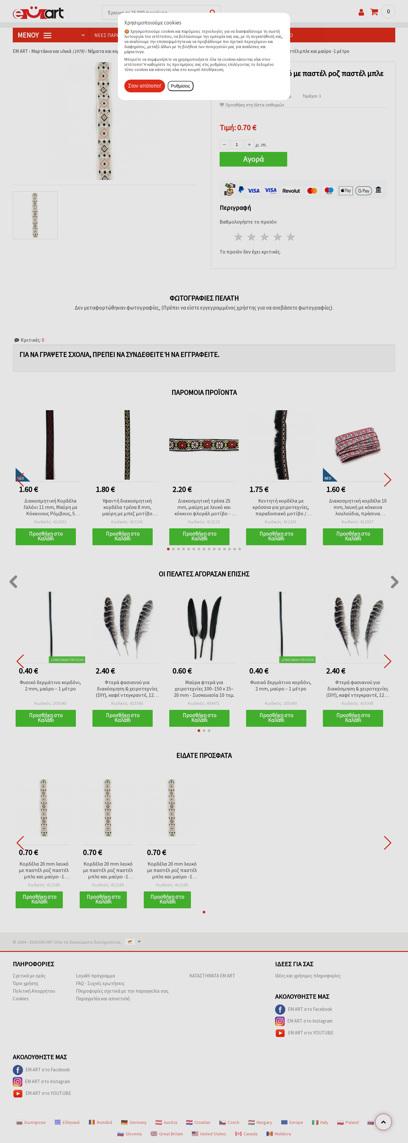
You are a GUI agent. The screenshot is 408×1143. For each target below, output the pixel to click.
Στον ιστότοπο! (144, 86)
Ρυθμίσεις (180, 86)
